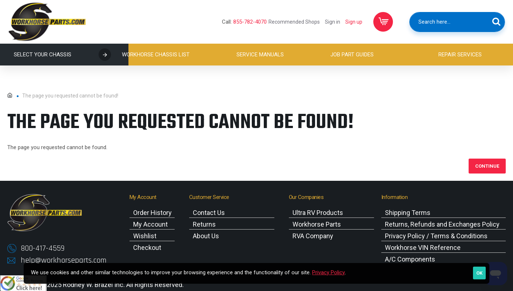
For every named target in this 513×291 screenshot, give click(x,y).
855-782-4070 (250, 22)
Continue (487, 166)
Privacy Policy (328, 272)
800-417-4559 (42, 248)
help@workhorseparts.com (64, 260)
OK (479, 273)
